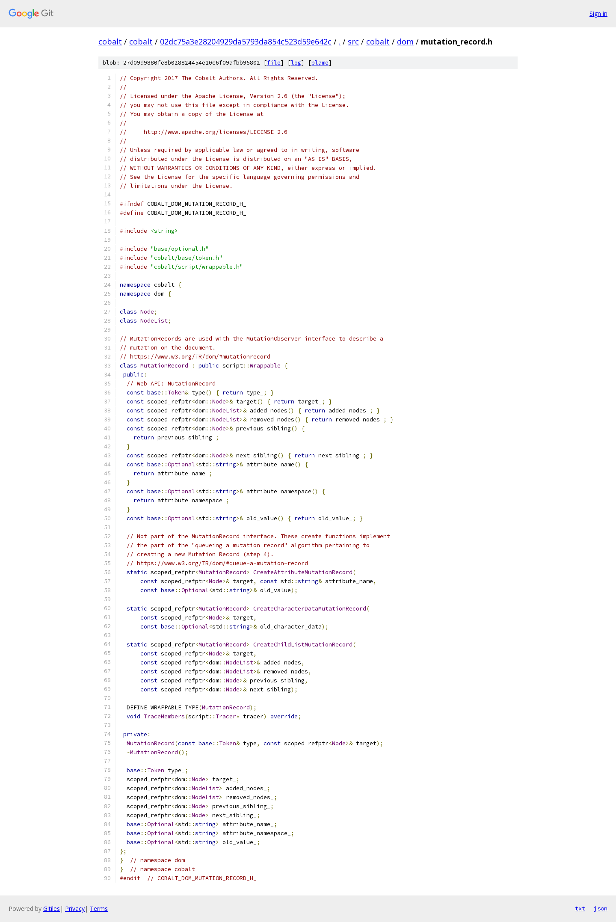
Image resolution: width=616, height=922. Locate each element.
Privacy (75, 908)
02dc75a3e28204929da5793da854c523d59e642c (246, 41)
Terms (99, 908)
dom (405, 41)
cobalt (110, 41)
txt (580, 908)
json (600, 908)
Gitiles (51, 908)
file (274, 62)
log (296, 62)
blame (320, 62)
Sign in (598, 13)
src (353, 41)
